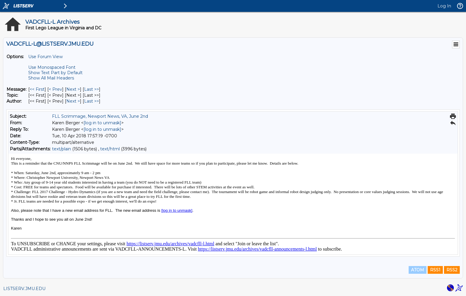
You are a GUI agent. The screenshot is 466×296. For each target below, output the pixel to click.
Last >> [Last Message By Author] (91, 101)
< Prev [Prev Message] (55, 89)
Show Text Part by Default (55, 72)
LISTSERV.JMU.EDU (24, 288)
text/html (110, 149)
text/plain (61, 149)
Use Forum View (45, 56)
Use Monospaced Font (51, 67)
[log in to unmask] (102, 122)
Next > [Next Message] (73, 89)
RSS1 (435, 270)
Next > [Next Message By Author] (73, 101)
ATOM (417, 270)
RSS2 (451, 270)
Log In (444, 6)
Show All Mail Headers (51, 78)
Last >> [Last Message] (91, 89)
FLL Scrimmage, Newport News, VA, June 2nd (100, 116)
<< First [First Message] (37, 89)
